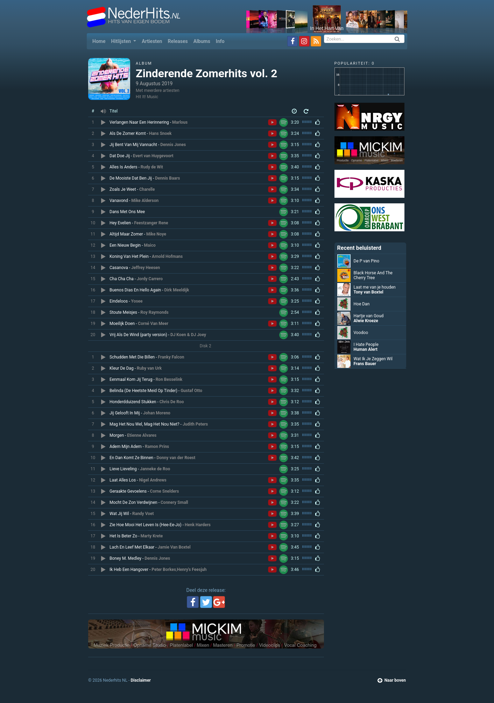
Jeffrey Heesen (145, 267)
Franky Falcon (171, 357)
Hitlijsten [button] (121, 41)
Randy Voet (143, 513)
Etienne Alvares (141, 435)
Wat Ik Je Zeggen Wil (373, 358)
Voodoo (361, 332)
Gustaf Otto (191, 390)
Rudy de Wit (152, 167)
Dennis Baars (167, 178)
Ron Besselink (169, 379)
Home (100, 40)
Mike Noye (156, 234)
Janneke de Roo (155, 468)
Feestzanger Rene (151, 222)
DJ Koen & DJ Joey (188, 334)
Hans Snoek (160, 133)
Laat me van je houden (375, 287)
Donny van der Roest (175, 457)
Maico (150, 245)
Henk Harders (198, 524)
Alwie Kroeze (366, 320)
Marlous (180, 122)
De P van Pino (367, 261)
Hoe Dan (362, 304)
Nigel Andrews (152, 480)
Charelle (147, 189)
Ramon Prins (157, 446)
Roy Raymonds (154, 312)
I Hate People (366, 344)
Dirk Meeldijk (176, 290)
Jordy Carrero (150, 278)
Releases (178, 41)
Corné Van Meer (153, 323)
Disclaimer (140, 680)
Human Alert (365, 349)
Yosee (137, 301)
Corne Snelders (164, 491)
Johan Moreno (156, 413)
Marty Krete (152, 536)
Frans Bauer (365, 363)
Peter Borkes (163, 569)
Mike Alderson (144, 200)
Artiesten (152, 41)
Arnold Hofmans (167, 256)
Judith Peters (195, 424)
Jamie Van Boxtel (174, 547)
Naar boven (391, 680)
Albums (201, 41)
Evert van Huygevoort (153, 155)
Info (220, 41)
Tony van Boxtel (368, 292)
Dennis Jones (173, 144)
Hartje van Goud (369, 315)
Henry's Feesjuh (191, 569)
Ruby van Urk (149, 368)
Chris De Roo (172, 401)
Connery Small (174, 502)
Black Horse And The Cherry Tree (373, 275)
